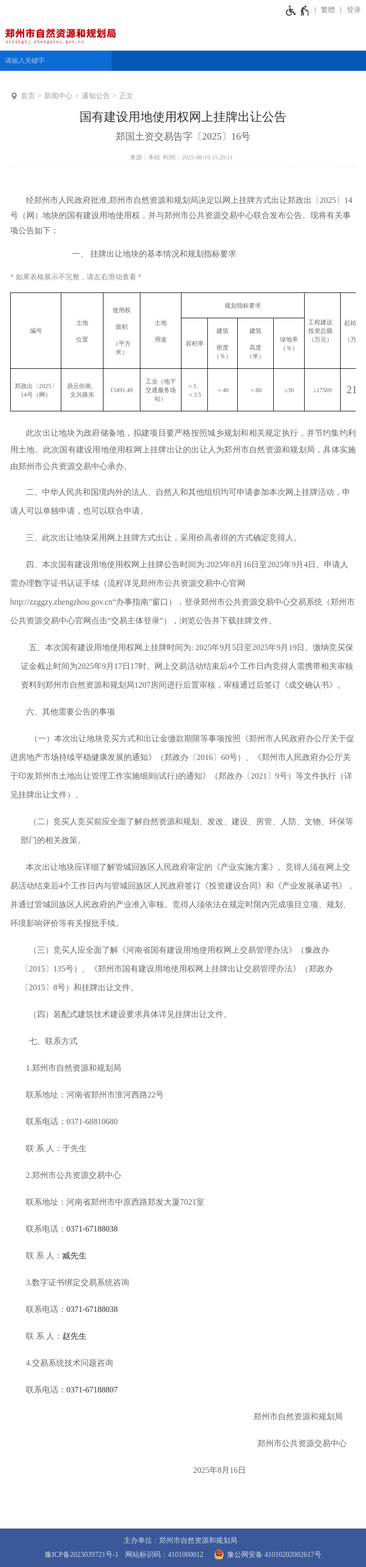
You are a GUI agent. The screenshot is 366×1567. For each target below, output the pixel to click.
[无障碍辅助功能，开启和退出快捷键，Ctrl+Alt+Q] (298, 10)
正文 (126, 96)
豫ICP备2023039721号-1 (81, 1554)
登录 (354, 10)
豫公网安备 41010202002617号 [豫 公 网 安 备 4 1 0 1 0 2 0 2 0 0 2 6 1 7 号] (265, 1554)
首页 (28, 96)
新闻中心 (58, 96)
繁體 (328, 10)
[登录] (350, 10)
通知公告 (96, 96)
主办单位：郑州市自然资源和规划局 (180, 1540)
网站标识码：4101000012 (164, 1554)
